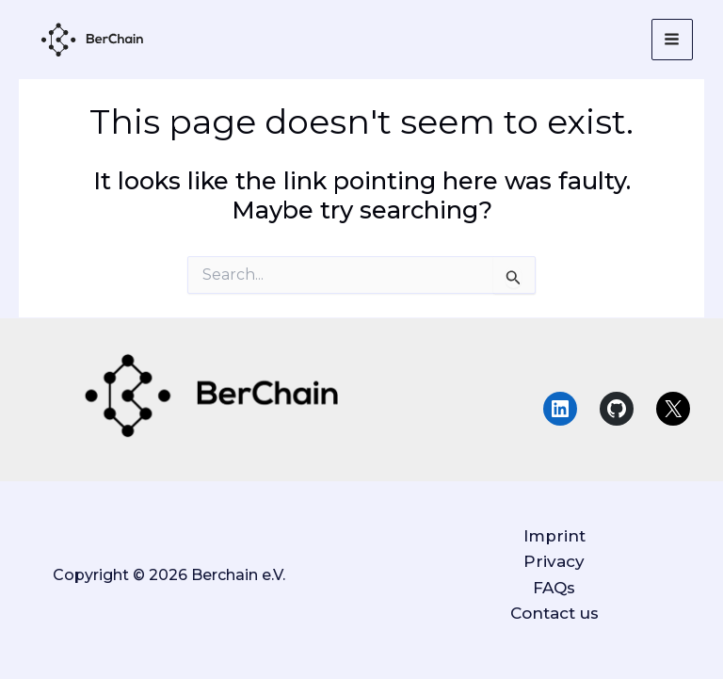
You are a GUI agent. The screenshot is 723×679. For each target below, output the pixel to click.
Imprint (554, 535)
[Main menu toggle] (672, 40)
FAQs (554, 587)
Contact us (554, 613)
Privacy (554, 561)
